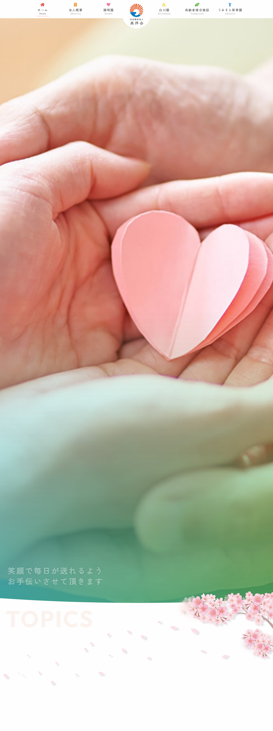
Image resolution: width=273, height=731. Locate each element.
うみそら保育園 (230, 9)
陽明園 (108, 9)
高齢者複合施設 (197, 9)
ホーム (42, 9)
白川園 (164, 9)
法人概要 (75, 9)
